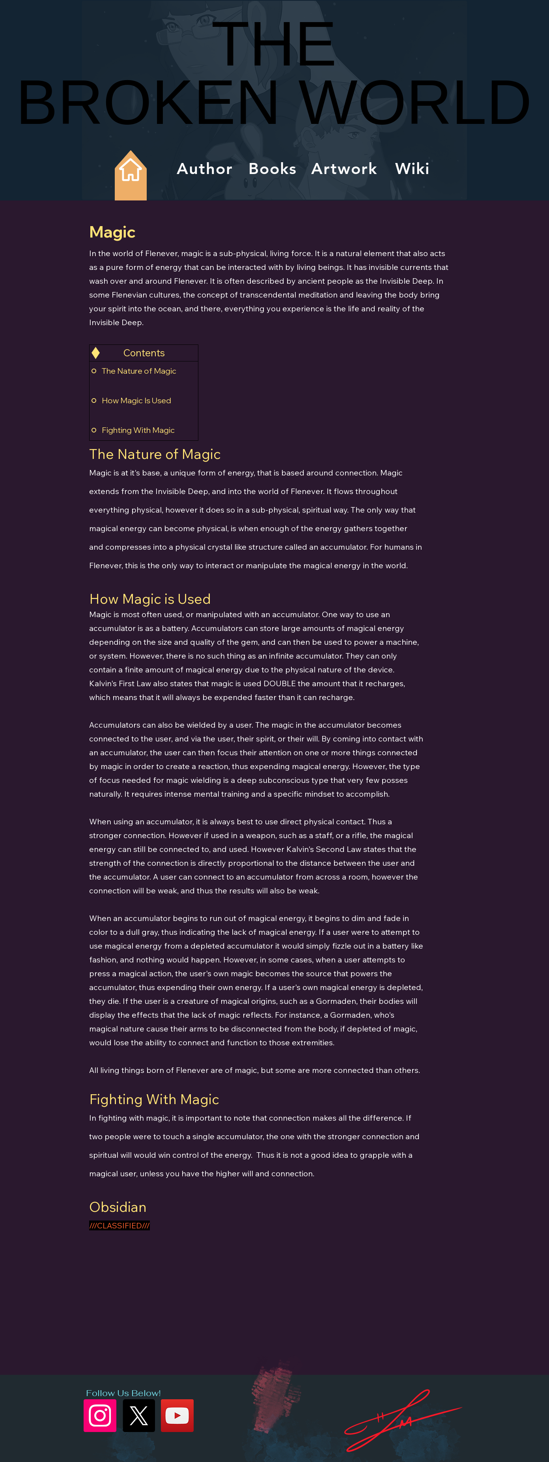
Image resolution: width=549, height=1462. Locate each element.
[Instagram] (100, 1415)
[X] (138, 1415)
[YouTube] (177, 1415)
